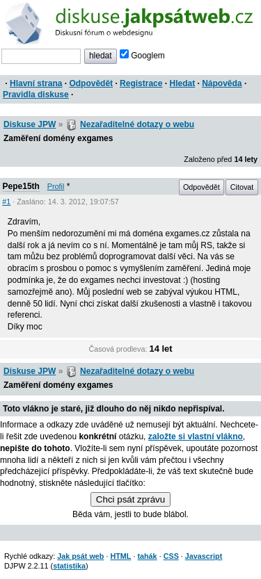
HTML (120, 556)
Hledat (182, 83)
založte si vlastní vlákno (195, 436)
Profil (56, 186)
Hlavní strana (36, 83)
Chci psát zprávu (130, 499)
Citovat (242, 187)
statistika (69, 566)
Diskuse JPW (29, 124)
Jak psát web (80, 556)
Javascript (203, 556)
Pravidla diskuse (36, 94)
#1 (6, 201)
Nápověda (222, 83)
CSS (171, 556)
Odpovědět (91, 83)
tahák (147, 556)
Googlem (142, 55)
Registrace (141, 83)
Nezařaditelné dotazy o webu (137, 124)
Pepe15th (21, 186)
